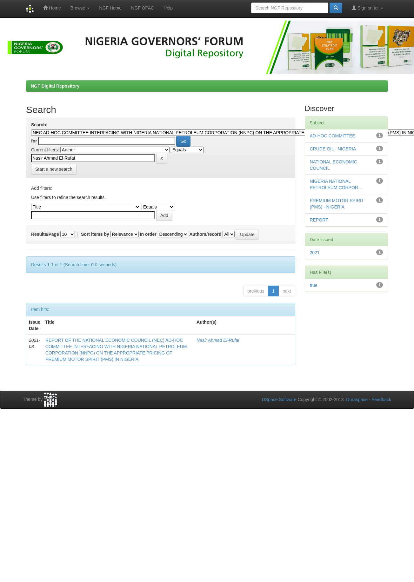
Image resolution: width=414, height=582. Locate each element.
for (34, 140)
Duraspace (357, 399)
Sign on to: (367, 7)
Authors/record (205, 234)
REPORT (319, 219)
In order (148, 234)
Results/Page (45, 234)
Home (52, 7)
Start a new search (53, 169)
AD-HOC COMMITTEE (332, 135)
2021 (315, 252)
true (313, 285)
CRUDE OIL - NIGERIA (333, 148)
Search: (39, 124)
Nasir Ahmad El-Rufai (218, 340)
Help (168, 7)
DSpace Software (279, 399)
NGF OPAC (142, 7)
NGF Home (110, 7)
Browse (80, 7)
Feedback (381, 399)
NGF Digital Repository (55, 86)
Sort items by (95, 234)
